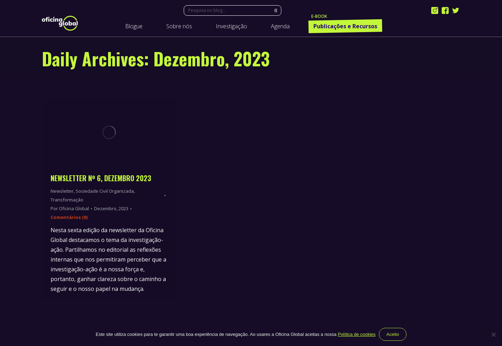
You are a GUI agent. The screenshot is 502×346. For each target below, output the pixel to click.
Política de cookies (356, 334)
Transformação (67, 200)
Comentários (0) (69, 217)
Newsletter (62, 191)
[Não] (493, 334)
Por (70, 208)
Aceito (392, 334)
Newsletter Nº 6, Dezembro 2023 (101, 178)
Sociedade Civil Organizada (105, 191)
